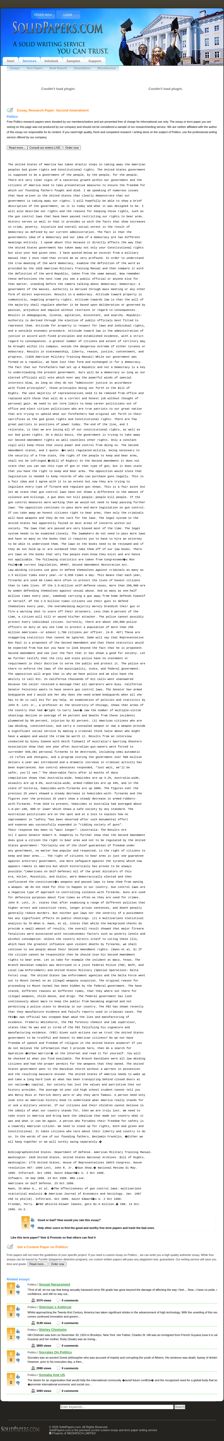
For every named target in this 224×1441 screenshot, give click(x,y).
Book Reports (58, 68)
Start (11, 61)
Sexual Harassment (54, 1284)
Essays (14, 68)
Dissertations (82, 68)
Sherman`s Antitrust (55, 1307)
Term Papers (34, 68)
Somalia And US (52, 1375)
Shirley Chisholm (53, 1330)
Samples (73, 61)
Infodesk (51, 61)
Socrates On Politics (55, 1352)
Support (94, 61)
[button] (17, 147)
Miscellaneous (106, 68)
